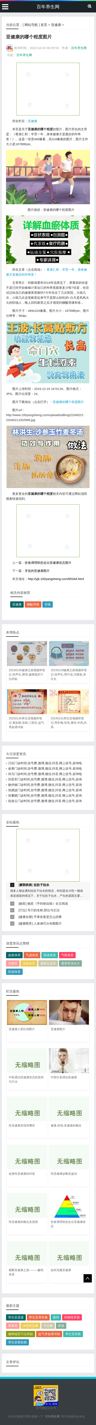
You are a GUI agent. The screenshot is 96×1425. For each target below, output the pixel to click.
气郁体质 (67, 955)
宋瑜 (61, 1325)
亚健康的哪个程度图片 (68, 402)
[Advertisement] (48, 89)
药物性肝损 (72, 1317)
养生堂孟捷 (16, 1317)
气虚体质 (32, 955)
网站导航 (31, 25)
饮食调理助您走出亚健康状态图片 (48, 562)
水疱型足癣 (30, 1325)
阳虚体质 (14, 971)
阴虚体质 (49, 955)
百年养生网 (48, 6)
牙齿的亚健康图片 (37, 570)
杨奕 (22, 903)
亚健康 (56, 25)
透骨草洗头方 (70, 963)
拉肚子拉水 (41, 885)
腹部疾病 (25, 885)
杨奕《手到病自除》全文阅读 (47, 903)
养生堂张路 (73, 1334)
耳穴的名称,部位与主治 (43, 910)
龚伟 (56, 1317)
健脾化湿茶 (48, 963)
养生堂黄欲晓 (17, 1342)
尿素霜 (12, 1325)
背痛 (47, 604)
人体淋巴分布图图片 (48, 923)
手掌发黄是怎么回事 (48, 917)
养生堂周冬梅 (38, 1317)
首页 (44, 25)
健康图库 (25, 923)
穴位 (22, 910)
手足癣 (48, 1325)
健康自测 (25, 917)
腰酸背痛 (33, 604)
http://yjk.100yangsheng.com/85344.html (56, 579)
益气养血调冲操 (49, 1334)
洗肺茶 (12, 963)
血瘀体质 (14, 955)
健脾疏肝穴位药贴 (20, 1334)
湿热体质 (29, 963)
